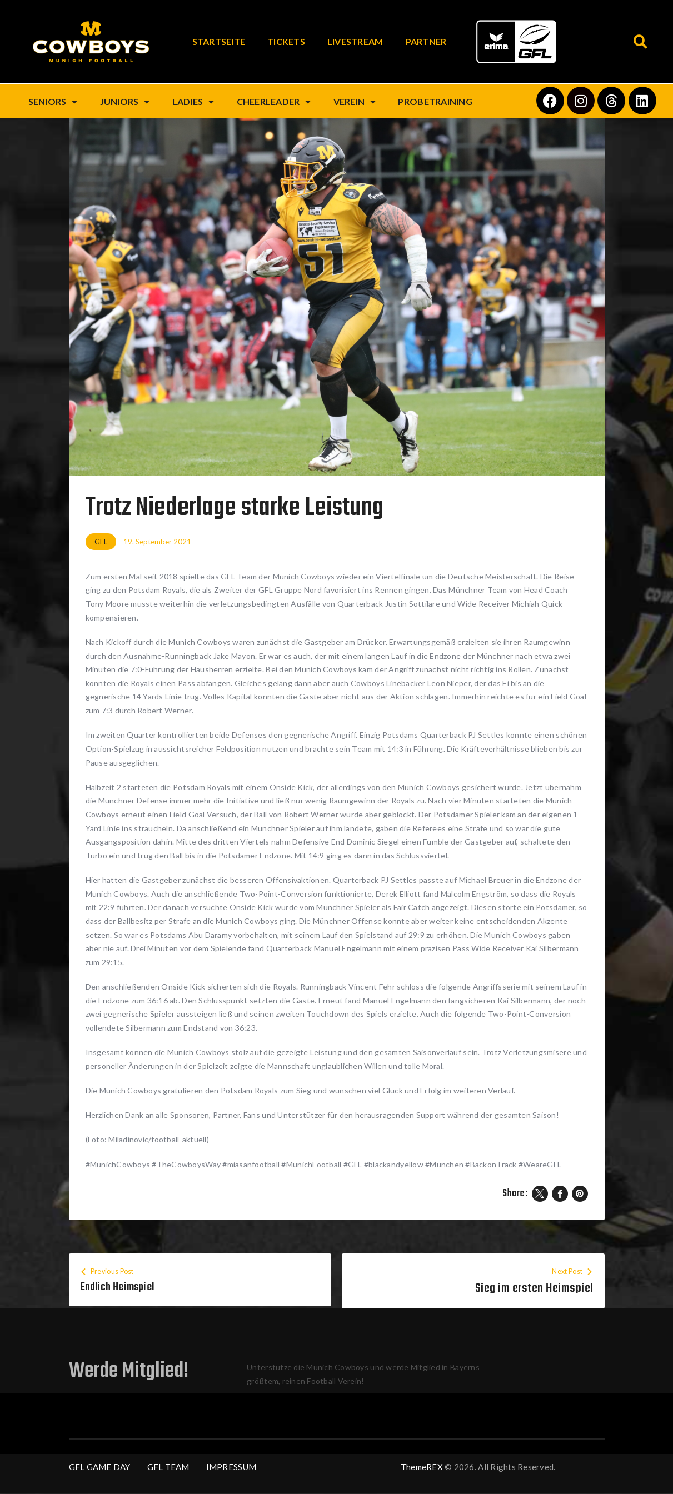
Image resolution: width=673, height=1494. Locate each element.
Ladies (193, 102)
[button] (641, 42)
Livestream (355, 41)
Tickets (286, 41)
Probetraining (435, 101)
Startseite (219, 41)
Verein (354, 102)
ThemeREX (422, 1467)
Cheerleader (274, 102)
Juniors (125, 102)
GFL (100, 541)
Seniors (53, 102)
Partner (426, 41)
